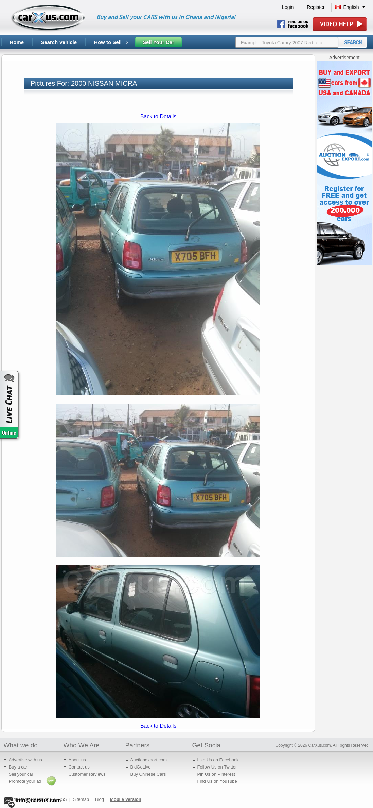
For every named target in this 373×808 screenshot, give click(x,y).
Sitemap (81, 799)
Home (17, 42)
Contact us (79, 767)
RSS (62, 799)
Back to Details (158, 116)
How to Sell (111, 42)
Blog (99, 799)
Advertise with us (25, 759)
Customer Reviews (87, 774)
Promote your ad (25, 781)
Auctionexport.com (148, 759)
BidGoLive (140, 767)
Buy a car (18, 767)
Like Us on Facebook (218, 759)
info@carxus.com (38, 800)
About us (77, 759)
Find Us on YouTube (217, 781)
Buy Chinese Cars (148, 774)
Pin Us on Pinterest (216, 774)
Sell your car (21, 774)
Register (315, 7)
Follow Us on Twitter (217, 767)
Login (288, 7)
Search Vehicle (59, 42)
